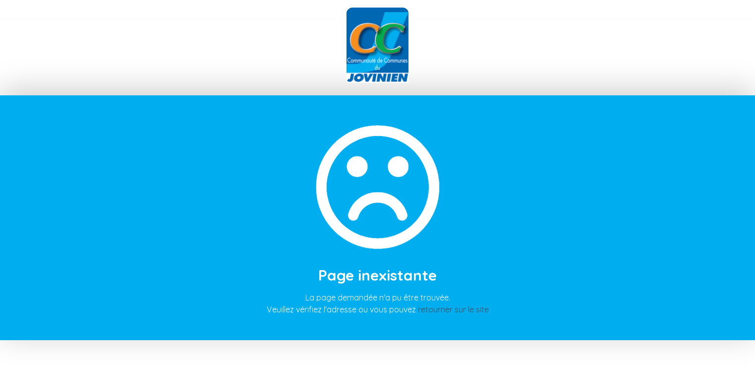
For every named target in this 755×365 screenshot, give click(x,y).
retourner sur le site (453, 309)
